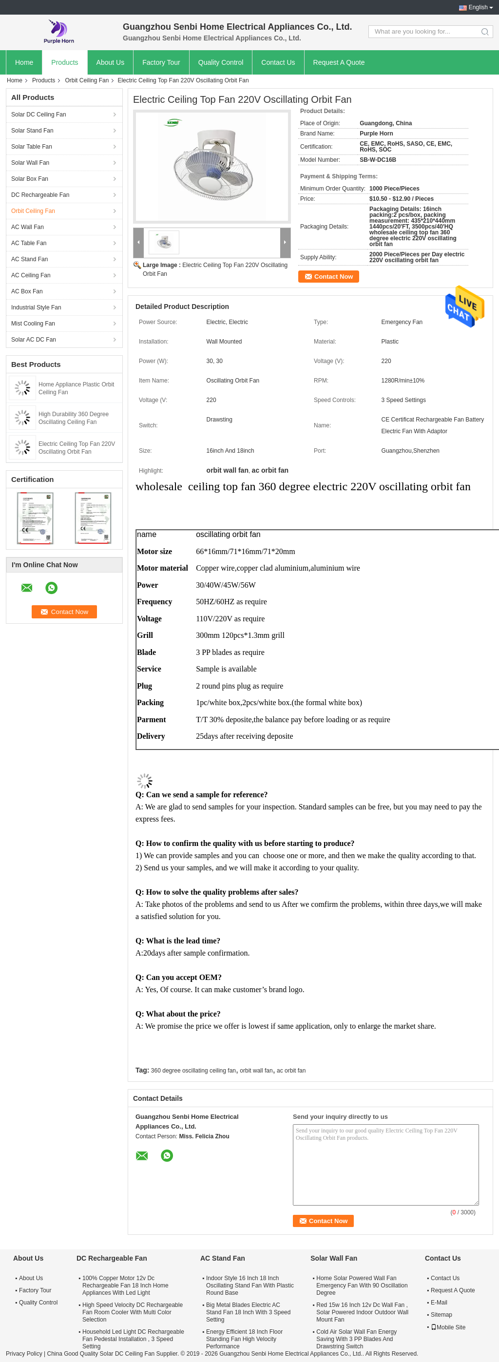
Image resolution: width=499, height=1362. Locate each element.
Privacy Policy (24, 1353)
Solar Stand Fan (32, 130)
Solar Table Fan (31, 146)
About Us (110, 62)
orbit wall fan (256, 1070)
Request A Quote (339, 62)
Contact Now (333, 276)
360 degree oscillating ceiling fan (193, 1070)
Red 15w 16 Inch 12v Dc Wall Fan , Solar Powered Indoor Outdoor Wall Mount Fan (362, 1312)
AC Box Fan (27, 291)
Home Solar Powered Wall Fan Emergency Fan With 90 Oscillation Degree (361, 1285)
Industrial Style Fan (36, 307)
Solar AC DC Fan (33, 339)
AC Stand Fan (29, 259)
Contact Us (278, 62)
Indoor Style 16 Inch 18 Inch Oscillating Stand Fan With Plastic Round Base (250, 1285)
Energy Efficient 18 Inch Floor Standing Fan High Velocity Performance (244, 1339)
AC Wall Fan (27, 227)
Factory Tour (161, 62)
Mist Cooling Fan (33, 323)
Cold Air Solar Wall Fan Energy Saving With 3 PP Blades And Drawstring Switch (356, 1339)
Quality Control (221, 62)
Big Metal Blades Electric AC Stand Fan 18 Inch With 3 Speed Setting (248, 1312)
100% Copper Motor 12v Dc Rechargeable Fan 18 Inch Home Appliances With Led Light (125, 1285)
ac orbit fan (291, 1070)
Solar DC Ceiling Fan (38, 114)
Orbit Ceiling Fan (87, 80)
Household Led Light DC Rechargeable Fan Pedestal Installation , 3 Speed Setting (133, 1339)
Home (24, 62)
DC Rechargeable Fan (40, 195)
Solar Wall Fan (30, 162)
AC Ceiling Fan (31, 275)
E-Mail (439, 1302)
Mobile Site (448, 1327)
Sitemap (441, 1314)
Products (64, 62)
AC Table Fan (29, 243)
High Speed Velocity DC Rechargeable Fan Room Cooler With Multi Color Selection (132, 1312)
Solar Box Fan (29, 178)
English (478, 7)
